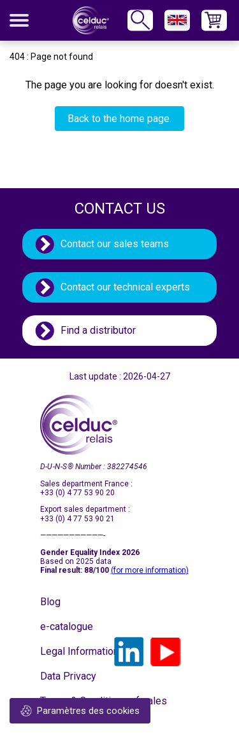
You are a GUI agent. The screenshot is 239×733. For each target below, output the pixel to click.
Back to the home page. (119, 119)
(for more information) (150, 570)
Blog (50, 602)
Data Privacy (68, 676)
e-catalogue (66, 626)
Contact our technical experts (125, 287)
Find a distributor (98, 330)
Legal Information (72, 651)
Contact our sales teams (115, 244)
